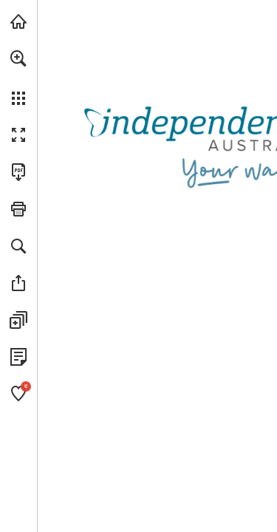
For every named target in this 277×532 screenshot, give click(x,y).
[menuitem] (18, 77)
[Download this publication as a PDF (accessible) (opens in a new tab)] (18, 172)
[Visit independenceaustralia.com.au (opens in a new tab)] (18, 21)
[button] (18, 58)
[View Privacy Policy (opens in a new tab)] (18, 356)
